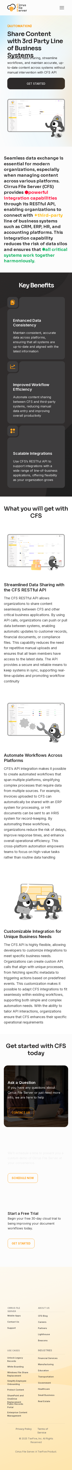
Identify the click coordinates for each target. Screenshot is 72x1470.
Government (44, 1382)
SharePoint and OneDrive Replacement (15, 1398)
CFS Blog (43, 1315)
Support (11, 1328)
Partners (42, 1328)
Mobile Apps (14, 1315)
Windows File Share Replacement (17, 1374)
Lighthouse (44, 1334)
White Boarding (15, 1366)
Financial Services (48, 1358)
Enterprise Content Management (17, 1414)
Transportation (46, 1376)
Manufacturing (46, 1364)
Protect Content (15, 1389)
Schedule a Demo (24, 1148)
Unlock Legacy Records (15, 1359)
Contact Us (13, 1321)
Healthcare (44, 1389)
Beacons (43, 1340)
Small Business (46, 1395)
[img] (62, 8)
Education (43, 1370)
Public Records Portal (15, 1406)
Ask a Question (22, 1082)
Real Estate (44, 1401)
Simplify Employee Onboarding (16, 1383)
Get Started (36, 83)
